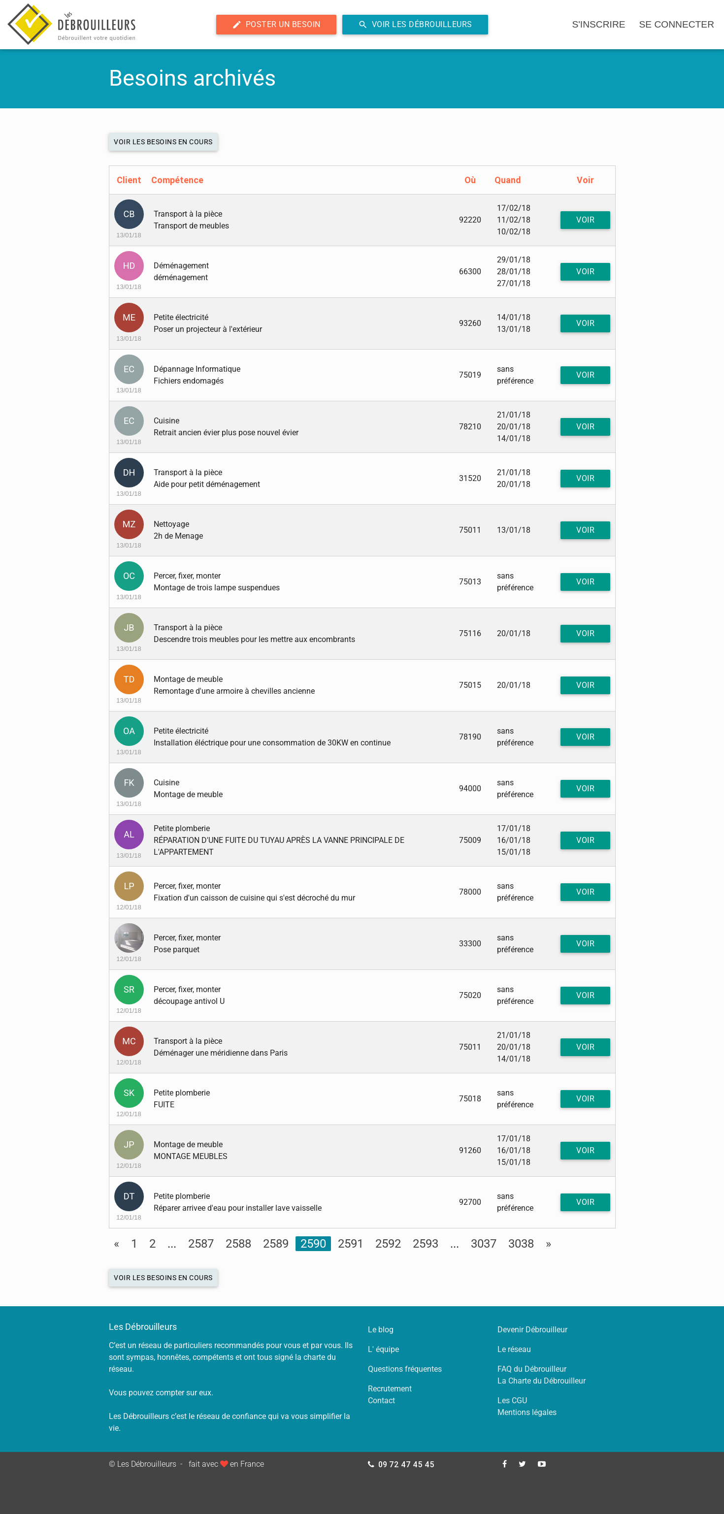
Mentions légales (527, 1412)
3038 (521, 1244)
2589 (276, 1244)
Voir (585, 220)
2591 (350, 1244)
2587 (201, 1244)
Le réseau (514, 1349)
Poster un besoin (276, 25)
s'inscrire (598, 24)
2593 (425, 1244)
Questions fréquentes (405, 1369)
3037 (483, 1244)
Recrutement (390, 1388)
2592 (388, 1244)
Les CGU (512, 1400)
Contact (381, 1400)
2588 (238, 1244)
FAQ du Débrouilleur (531, 1369)
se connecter (676, 24)
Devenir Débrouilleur (532, 1329)
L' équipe (383, 1349)
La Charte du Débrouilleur (541, 1380)
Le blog (381, 1329)
